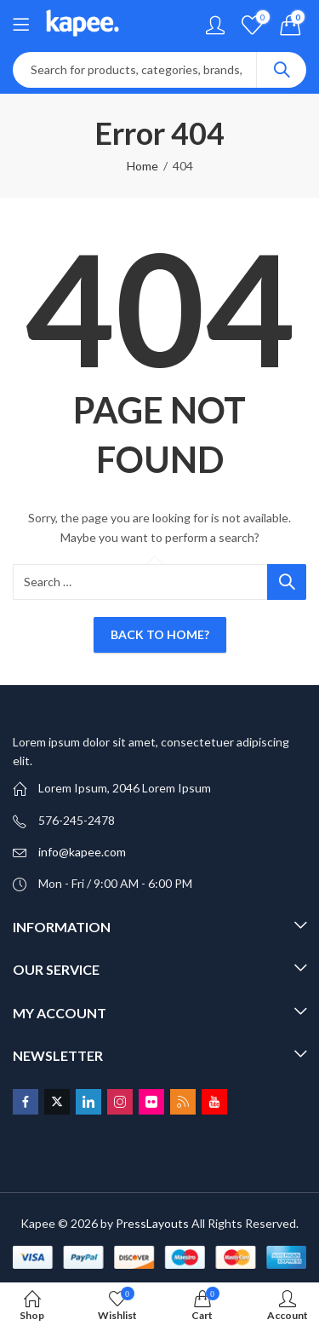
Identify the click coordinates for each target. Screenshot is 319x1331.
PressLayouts (152, 1223)
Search (281, 70)
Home (142, 165)
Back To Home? (160, 634)
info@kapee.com (82, 851)
